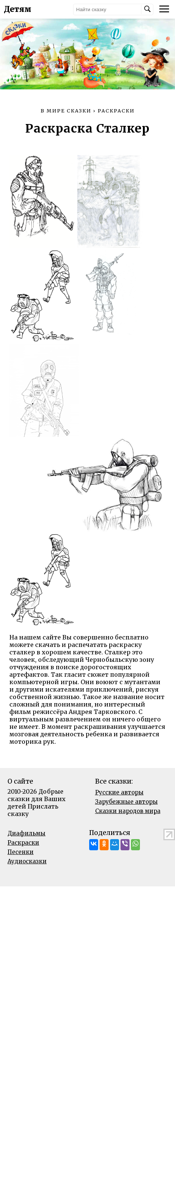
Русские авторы (119, 792)
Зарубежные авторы (126, 801)
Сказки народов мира (127, 811)
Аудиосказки (27, 861)
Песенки (20, 851)
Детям (17, 9)
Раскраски (23, 842)
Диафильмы (26, 833)
